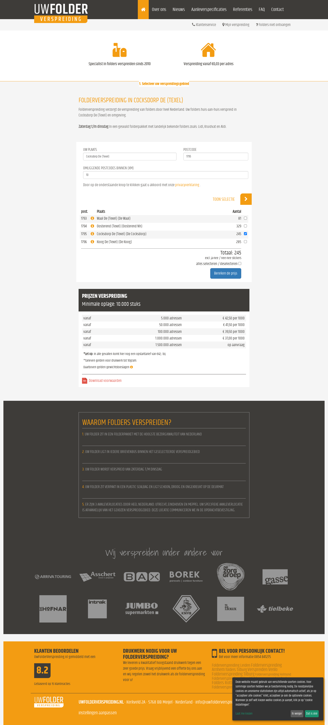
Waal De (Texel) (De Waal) (114, 218)
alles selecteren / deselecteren (217, 264)
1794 (84, 226)
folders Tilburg (236, 670)
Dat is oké (311, 713)
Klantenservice (204, 25)
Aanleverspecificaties (209, 9)
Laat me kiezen (244, 713)
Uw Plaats (90, 150)
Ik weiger (297, 713)
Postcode (190, 150)
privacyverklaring (187, 185)
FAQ (262, 9)
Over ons (159, 9)
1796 (84, 242)
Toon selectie (232, 199)
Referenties (242, 9)
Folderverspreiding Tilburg (233, 674)
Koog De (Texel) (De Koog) (114, 242)
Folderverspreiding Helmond (273, 674)
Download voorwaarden (105, 381)
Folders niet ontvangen (273, 25)
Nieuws (179, 9)
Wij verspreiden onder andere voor (164, 552)
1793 (84, 218)
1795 (84, 234)
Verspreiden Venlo (262, 669)
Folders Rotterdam (227, 682)
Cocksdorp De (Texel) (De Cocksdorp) (121, 234)
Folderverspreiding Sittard (231, 678)
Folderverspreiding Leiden (231, 665)
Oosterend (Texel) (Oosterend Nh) (119, 226)
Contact (277, 9)
